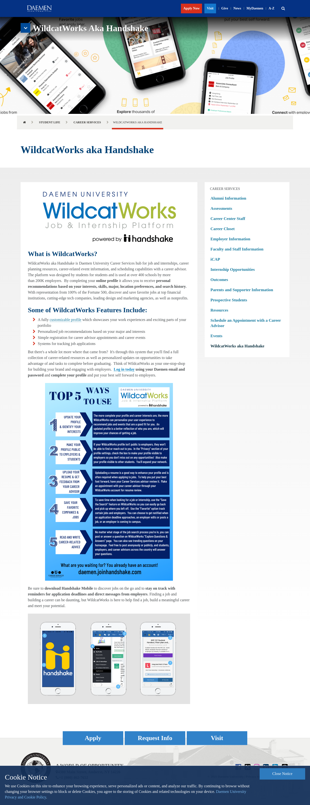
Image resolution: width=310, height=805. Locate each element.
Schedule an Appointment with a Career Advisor (245, 323)
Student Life (49, 122)
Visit (210, 8)
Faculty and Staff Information (237, 249)
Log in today (124, 369)
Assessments (221, 208)
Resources (219, 310)
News (237, 8)
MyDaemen (255, 8)
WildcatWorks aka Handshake (237, 346)
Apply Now (191, 8)
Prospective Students (228, 300)
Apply (93, 738)
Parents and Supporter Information (241, 290)
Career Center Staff (227, 218)
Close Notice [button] (282, 774)
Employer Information (230, 239)
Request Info (155, 738)
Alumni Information (228, 198)
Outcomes (219, 279)
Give (224, 8)
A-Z (271, 8)
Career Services (87, 122)
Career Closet (222, 229)
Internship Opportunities (232, 269)
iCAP (215, 259)
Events (216, 336)
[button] (283, 8)
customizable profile (65, 320)
